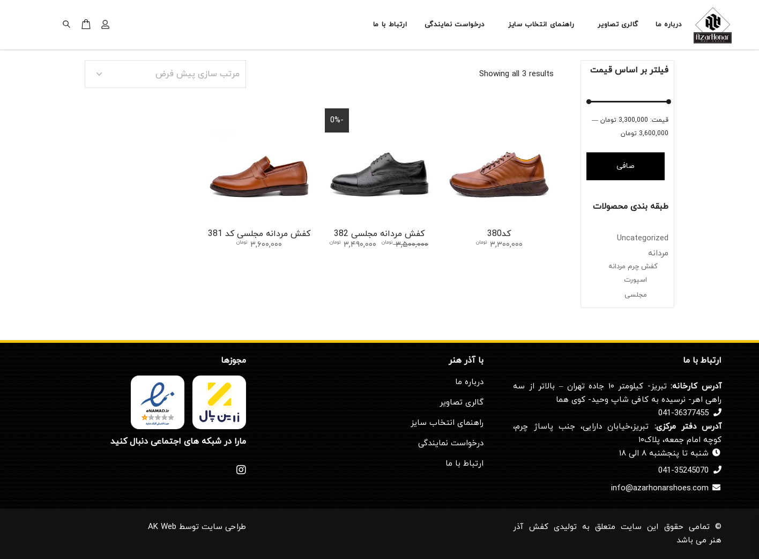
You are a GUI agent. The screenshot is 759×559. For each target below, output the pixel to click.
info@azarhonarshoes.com (660, 488)
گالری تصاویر (461, 402)
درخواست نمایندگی (450, 443)
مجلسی (635, 295)
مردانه (658, 253)
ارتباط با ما (464, 463)
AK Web (162, 527)
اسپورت (635, 280)
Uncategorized (642, 238)
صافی (625, 166)
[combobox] (165, 74)
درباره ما (469, 382)
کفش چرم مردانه (633, 266)
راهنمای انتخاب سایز (447, 423)
